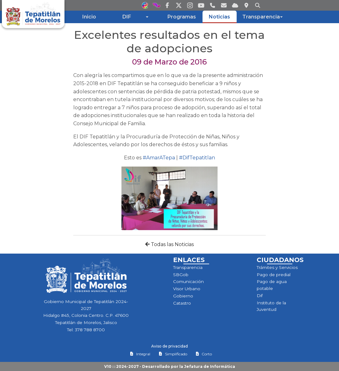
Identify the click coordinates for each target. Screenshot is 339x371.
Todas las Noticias (169, 244)
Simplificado (173, 354)
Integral (140, 354)
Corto (204, 354)
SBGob (180, 274)
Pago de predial (273, 274)
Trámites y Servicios (277, 267)
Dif (260, 295)
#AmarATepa (159, 158)
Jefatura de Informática (209, 366)
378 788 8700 (90, 329)
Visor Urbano (186, 288)
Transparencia (188, 267)
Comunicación (188, 281)
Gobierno (183, 295)
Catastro (182, 303)
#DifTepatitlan (197, 158)
